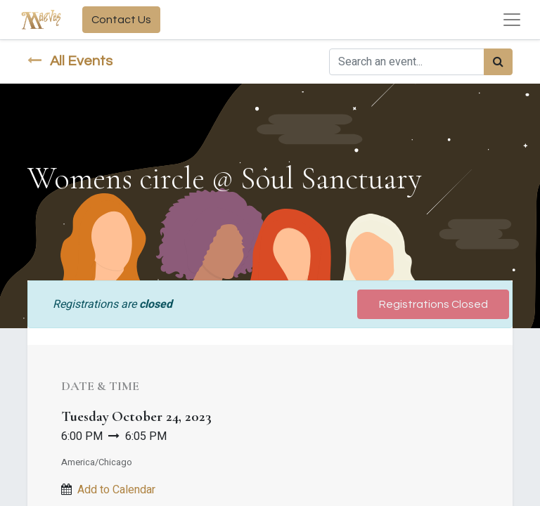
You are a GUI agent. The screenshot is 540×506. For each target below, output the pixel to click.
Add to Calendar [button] (116, 489)
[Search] (498, 61)
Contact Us (121, 19)
